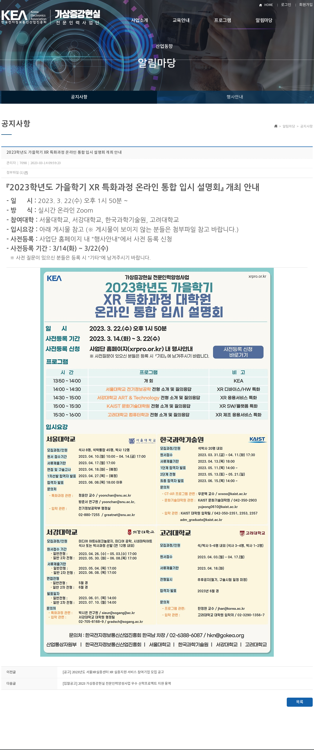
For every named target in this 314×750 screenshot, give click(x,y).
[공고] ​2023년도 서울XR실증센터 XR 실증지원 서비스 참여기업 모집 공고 (113, 672)
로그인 (286, 5)
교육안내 (181, 20)
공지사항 (79, 97)
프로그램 (222, 20)
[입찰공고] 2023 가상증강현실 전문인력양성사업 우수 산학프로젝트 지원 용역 (117, 684)
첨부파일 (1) (17, 173)
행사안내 (235, 97)
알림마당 (264, 20)
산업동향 (164, 46)
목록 (299, 702)
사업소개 (139, 20)
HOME (268, 5)
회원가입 (306, 5)
